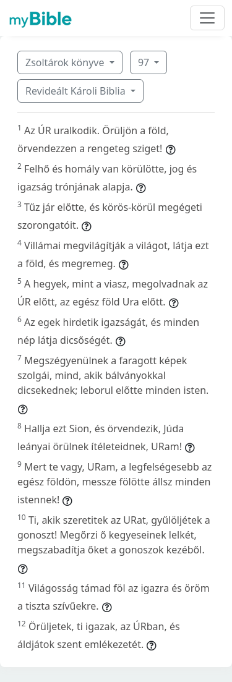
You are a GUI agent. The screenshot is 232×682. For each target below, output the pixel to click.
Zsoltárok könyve (66, 62)
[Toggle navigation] (207, 18)
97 (145, 62)
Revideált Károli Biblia (76, 91)
